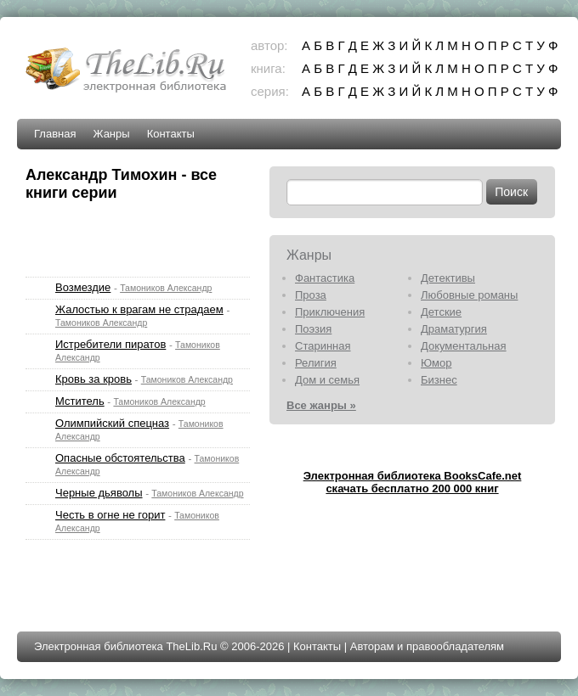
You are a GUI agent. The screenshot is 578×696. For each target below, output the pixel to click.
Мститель (80, 401)
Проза (310, 295)
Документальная (464, 346)
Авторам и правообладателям (427, 646)
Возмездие (82, 287)
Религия (316, 362)
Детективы (448, 278)
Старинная (323, 346)
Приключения (330, 312)
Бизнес (439, 379)
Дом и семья (327, 379)
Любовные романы (469, 295)
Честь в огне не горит (110, 514)
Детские (441, 312)
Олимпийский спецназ (112, 423)
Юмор (436, 362)
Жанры (111, 133)
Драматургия (454, 329)
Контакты (171, 133)
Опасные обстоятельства (120, 458)
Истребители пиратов (110, 344)
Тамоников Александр (166, 288)
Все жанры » (321, 405)
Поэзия (313, 329)
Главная (55, 133)
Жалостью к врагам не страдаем (139, 309)
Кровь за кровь (93, 379)
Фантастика (324, 278)
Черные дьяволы (99, 492)
